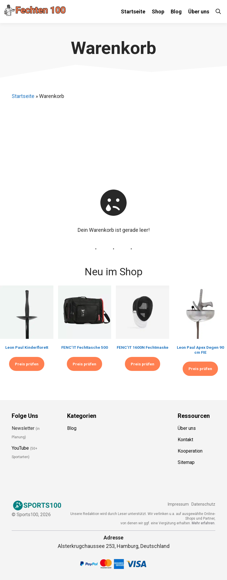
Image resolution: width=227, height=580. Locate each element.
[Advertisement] (118, 144)
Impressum (178, 504)
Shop (158, 11)
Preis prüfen (27, 364)
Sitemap (186, 462)
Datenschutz (203, 504)
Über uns (198, 11)
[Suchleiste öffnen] (218, 11)
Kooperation (190, 451)
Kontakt (185, 439)
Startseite (133, 11)
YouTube (20, 448)
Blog (176, 11)
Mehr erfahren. (203, 523)
